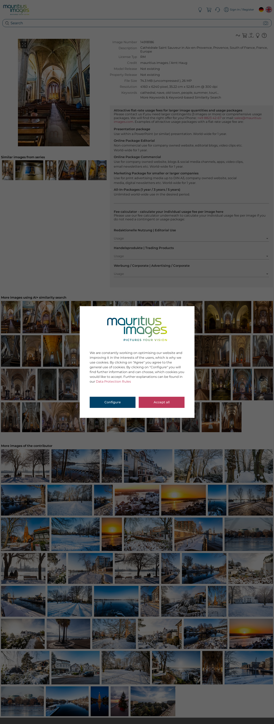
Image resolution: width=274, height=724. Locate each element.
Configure (112, 402)
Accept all (162, 402)
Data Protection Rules (113, 381)
